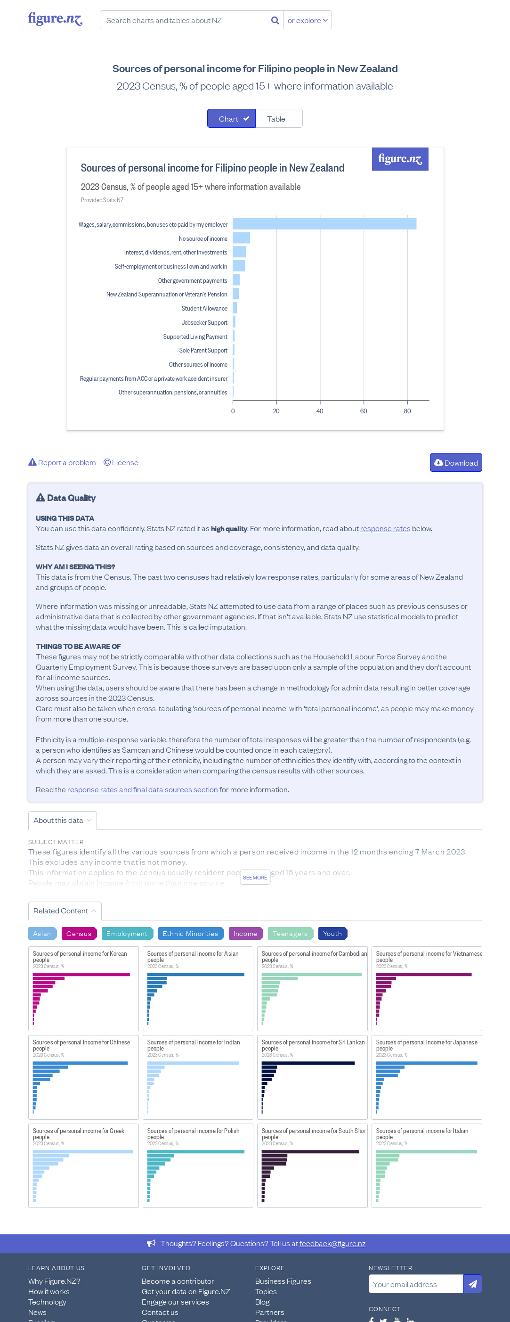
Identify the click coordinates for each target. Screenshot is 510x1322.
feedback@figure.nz (333, 1243)
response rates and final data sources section (142, 789)
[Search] (275, 19)
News (37, 1311)
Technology (47, 1301)
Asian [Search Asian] (42, 933)
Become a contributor (178, 1280)
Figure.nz (55, 19)
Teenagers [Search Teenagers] (290, 933)
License (121, 462)
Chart (228, 118)
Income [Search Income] (246, 933)
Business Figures (283, 1280)
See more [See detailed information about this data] (255, 877)
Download (456, 462)
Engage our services (175, 1301)
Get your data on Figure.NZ (186, 1291)
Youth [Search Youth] (332, 933)
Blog (262, 1301)
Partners (269, 1311)
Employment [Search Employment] (126, 933)
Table (276, 118)
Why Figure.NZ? (54, 1280)
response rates (385, 528)
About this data (58, 819)
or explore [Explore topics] (308, 20)
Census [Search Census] (78, 933)
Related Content (60, 910)
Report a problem (62, 462)
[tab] (231, 118)
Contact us (160, 1311)
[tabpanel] (255, 289)
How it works (49, 1291)
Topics (266, 1291)
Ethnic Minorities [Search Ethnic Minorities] (191, 933)
